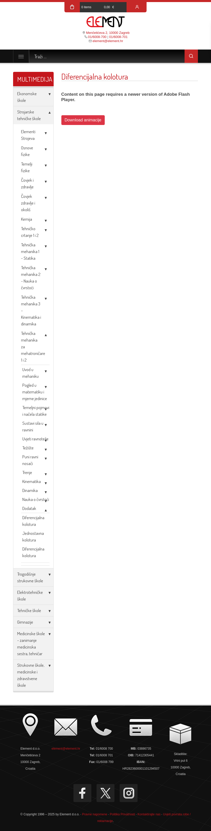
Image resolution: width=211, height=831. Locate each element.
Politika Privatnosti (122, 814)
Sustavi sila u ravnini (32, 426)
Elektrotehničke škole (30, 596)
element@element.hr (107, 41)
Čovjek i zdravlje (27, 183)
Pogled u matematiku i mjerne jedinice (34, 391)
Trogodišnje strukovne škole (30, 577)
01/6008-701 (118, 37)
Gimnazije (25, 622)
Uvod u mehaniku (30, 373)
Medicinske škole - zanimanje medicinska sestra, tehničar (31, 643)
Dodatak (29, 508)
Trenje (27, 472)
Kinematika (31, 481)
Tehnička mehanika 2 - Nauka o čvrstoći (31, 277)
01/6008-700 (97, 37)
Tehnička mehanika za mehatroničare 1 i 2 (33, 347)
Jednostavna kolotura (33, 536)
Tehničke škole (29, 610)
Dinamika (30, 490)
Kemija (26, 219)
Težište (28, 447)
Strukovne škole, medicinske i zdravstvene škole (30, 675)
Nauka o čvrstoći (35, 499)
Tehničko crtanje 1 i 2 (30, 232)
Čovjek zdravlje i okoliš (28, 203)
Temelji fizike (26, 167)
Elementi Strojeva (28, 135)
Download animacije (83, 120)
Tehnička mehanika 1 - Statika (30, 251)
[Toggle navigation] (21, 56)
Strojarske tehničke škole (29, 115)
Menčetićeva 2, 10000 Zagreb (107, 33)
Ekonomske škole (27, 97)
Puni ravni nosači (30, 460)
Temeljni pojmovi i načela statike (35, 411)
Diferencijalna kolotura (33, 521)
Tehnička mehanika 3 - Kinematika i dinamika (31, 310)
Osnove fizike (27, 151)
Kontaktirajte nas (149, 814)
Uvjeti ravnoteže (35, 438)
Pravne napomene (94, 814)
